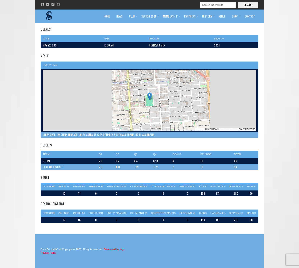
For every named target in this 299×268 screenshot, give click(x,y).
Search (248, 5)
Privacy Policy (48, 252)
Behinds (63, 186)
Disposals (236, 186)
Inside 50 (79, 186)
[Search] (218, 5)
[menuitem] (106, 16)
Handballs (217, 186)
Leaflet (200, 129)
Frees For (96, 186)
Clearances (138, 186)
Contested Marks (163, 186)
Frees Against (116, 186)
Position (49, 186)
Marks (251, 186)
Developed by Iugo (114, 249)
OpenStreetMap (228, 129)
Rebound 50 (187, 186)
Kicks (203, 186)
